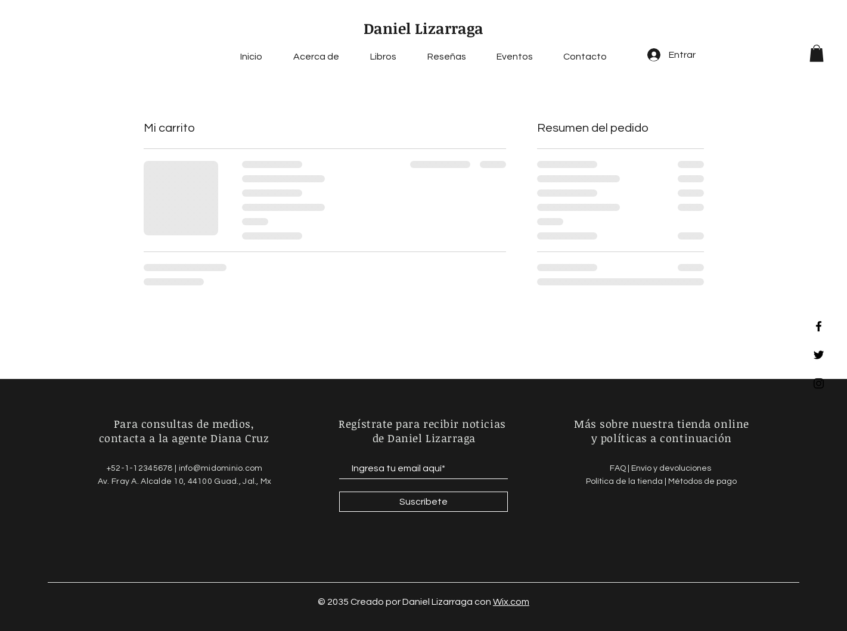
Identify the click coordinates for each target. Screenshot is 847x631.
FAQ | (620, 468)
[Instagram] (819, 383)
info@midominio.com (221, 468)
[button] (816, 53)
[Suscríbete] (423, 502)
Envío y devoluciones (672, 468)
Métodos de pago (702, 481)
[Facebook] (819, 326)
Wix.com (511, 602)
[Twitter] (819, 355)
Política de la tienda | (627, 481)
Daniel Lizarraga (423, 28)
